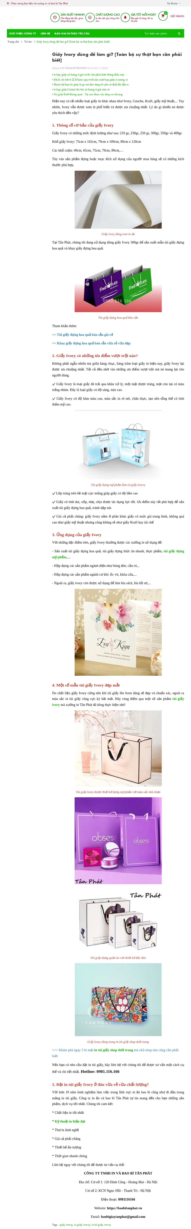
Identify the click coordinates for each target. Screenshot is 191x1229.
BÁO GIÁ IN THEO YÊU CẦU (72, 33)
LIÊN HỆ (45, 33)
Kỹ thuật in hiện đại (70, 1121)
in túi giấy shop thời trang (113, 1050)
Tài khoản (172, 3)
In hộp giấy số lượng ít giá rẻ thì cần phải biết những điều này (88, 74)
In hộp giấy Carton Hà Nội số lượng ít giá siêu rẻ (80, 89)
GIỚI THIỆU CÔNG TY (22, 33)
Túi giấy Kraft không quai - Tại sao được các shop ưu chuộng (87, 94)
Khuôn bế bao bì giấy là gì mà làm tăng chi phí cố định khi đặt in (90, 84)
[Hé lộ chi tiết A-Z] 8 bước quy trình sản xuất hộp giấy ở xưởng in (90, 79)
